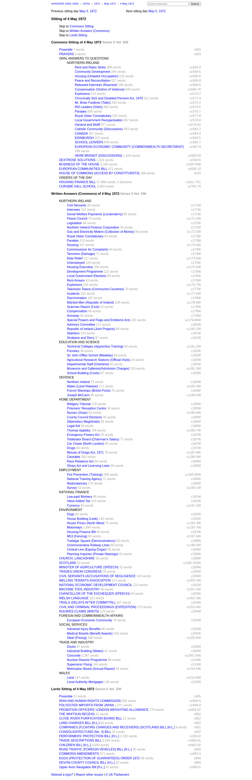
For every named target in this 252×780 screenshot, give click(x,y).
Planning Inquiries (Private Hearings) (92, 554)
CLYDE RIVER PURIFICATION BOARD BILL (90, 718)
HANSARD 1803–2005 (64, 3)
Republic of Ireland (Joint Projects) (91, 329)
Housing (73, 245)
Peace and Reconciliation (92, 80)
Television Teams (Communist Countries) (95, 289)
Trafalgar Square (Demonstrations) (91, 540)
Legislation (74, 223)
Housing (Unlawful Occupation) (96, 76)
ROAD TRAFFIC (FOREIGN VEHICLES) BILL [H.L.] (95, 749)
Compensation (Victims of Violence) (100, 89)
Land (70, 677)
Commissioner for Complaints (87, 249)
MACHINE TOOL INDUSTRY (79, 589)
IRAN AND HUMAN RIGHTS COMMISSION (90, 701)
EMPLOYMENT (70, 470)
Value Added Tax (78, 501)
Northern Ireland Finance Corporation (93, 227)
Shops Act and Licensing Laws (88, 465)
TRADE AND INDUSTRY (76, 642)
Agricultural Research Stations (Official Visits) (98, 360)
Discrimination (77, 298)
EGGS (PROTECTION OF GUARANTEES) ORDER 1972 (99, 758)
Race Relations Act (80, 461)
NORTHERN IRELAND (83, 62)
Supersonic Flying (79, 664)
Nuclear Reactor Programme (87, 660)
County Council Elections (84, 417)
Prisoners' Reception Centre (86, 408)
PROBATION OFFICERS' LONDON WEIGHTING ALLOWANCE (104, 709)
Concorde (74, 655)
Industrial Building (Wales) (85, 651)
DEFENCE (66, 377)
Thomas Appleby (78, 430)
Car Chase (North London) (85, 443)
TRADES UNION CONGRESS (80, 571)
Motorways (74, 527)
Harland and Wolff (87, 124)
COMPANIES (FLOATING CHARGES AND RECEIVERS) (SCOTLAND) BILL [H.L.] (117, 727)
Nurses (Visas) (77, 412)
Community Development (92, 71)
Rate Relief (74, 258)
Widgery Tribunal (79, 404)
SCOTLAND (67, 563)
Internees (73, 209)
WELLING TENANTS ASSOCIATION (85, 580)
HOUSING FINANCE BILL (77, 182)
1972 (97, 3)
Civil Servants (76, 205)
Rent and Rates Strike (90, 67)
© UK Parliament (117, 774)
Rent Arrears (76, 280)
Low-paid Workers (79, 496)
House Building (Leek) (82, 518)
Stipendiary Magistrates (83, 421)
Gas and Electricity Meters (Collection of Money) (100, 231)
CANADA (81, 133)
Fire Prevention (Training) (85, 474)
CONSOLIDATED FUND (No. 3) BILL (85, 731)
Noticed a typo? (62, 774)
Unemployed (76, 262)
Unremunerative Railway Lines (88, 545)
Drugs (71, 448)
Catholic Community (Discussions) (99, 129)
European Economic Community (89, 620)
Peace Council (77, 218)
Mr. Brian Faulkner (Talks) (93, 102)
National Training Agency (84, 479)
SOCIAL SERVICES (73, 624)
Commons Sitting (81, 26)
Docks (71, 646)
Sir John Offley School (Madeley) (90, 355)
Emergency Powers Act (83, 434)
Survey (72, 487)
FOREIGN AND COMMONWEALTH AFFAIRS (91, 615)
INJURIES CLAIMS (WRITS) (79, 611)
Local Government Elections (86, 276)
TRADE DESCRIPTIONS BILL (80, 740)
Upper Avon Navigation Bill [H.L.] (82, 767)
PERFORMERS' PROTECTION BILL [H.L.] (89, 736)
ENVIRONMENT (70, 510)
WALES (64, 673)
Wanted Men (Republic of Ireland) (90, 302)
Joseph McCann (78, 395)
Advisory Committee (81, 324)
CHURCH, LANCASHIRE (76, 558)
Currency (73, 505)
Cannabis (73, 456)
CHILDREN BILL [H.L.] (75, 745)
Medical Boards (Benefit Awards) (90, 633)
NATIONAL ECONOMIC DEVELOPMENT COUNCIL (95, 585)
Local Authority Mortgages (85, 682)
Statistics (73, 333)
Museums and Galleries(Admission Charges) (98, 368)
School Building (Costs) (83, 373)
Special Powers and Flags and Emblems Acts (98, 320)
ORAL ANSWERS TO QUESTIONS (84, 58)
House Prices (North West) (85, 523)
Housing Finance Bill (81, 532)
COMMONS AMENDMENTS (79, 753)
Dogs (70, 514)
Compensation (77, 311)
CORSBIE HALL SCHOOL (77, 186)
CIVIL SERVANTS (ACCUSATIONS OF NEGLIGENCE (97, 576)
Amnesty (73, 315)
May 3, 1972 (88, 11)
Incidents (73, 293)
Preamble (65, 49)
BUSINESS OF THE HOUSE (79, 164)
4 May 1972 (127, 3)
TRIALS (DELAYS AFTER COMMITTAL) (87, 602)
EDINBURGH (84, 138)
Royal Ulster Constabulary (93, 115)
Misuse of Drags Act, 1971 (85, 452)
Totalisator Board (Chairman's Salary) (93, 439)
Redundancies (77, 483)
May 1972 (110, 3)
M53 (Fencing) (77, 536)
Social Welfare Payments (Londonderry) (95, 214)
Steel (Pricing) (77, 637)
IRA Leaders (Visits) (89, 107)
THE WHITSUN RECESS (77, 714)
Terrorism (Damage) (81, 253)
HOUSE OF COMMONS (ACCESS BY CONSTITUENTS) (99, 173)
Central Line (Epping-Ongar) (87, 549)
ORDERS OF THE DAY (75, 177)
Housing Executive (80, 267)
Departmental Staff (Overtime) (88, 364)
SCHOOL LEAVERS (89, 142)
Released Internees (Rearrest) (96, 85)
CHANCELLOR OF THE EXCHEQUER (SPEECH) (94, 593)
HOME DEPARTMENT (75, 399)
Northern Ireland (78, 382)
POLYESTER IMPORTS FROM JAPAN (86, 705)
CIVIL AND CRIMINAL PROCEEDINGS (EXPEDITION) (97, 607)
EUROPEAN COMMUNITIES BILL (83, 169)
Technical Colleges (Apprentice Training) (95, 346)
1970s (86, 3)
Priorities (73, 351)
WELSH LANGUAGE (74, 598)
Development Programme (85, 271)
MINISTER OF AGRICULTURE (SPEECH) (88, 567)
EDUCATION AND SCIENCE (79, 342)
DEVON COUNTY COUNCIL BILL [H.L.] (87, 762)
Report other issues (89, 774)
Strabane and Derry (80, 337)
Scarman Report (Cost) (83, 306)
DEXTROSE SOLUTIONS (77, 160)
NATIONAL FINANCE (74, 492)
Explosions (82, 93)
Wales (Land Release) (82, 386)
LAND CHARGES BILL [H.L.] (79, 723)
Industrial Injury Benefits (84, 629)
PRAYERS (66, 54)
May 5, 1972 (157, 11)
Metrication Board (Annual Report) (91, 668)
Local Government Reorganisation (99, 120)
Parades (81, 111)
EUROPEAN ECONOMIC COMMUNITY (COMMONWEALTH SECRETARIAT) (129, 146)
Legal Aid (73, 426)
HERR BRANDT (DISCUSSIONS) (98, 155)
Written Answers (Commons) (89, 31)
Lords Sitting (78, 35)
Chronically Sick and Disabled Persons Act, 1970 (109, 98)
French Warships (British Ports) (89, 390)
